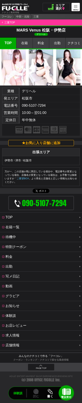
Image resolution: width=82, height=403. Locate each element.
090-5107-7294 (34, 105)
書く (50, 396)
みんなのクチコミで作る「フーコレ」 (41, 356)
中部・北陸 (22, 16)
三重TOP (9, 22)
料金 (41, 43)
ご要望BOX (23, 178)
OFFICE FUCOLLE (44, 379)
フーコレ (7, 16)
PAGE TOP (41, 368)
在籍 (24, 43)
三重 (36, 16)
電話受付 (66, 397)
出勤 (57, 43)
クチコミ (73, 43)
